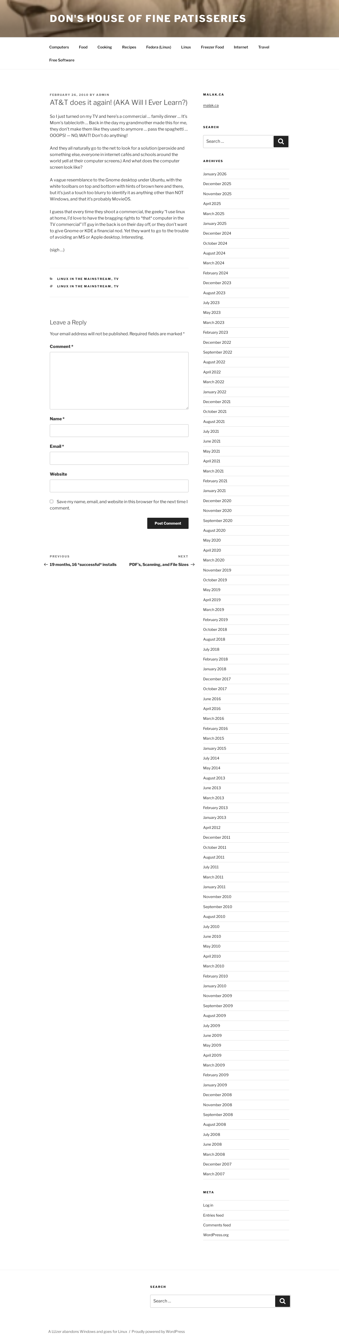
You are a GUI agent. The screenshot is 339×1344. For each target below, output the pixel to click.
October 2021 (215, 411)
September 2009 (218, 1005)
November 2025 (217, 193)
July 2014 (211, 758)
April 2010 (212, 956)
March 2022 (213, 381)
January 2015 (214, 748)
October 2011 (214, 847)
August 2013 (214, 778)
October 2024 (215, 243)
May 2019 (211, 589)
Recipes (129, 47)
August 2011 (214, 857)
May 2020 (212, 540)
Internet (241, 47)
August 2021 (214, 421)
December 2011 (216, 837)
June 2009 (212, 1035)
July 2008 (211, 1134)
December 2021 (217, 401)
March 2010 (213, 966)
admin (102, 95)
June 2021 (212, 441)
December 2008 (217, 1094)
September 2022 (217, 352)
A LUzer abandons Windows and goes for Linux (87, 1331)
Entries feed (213, 1215)
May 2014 (211, 768)
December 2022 (217, 342)
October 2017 (215, 688)
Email (57, 446)
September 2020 (218, 520)
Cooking (104, 47)
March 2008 (214, 1154)
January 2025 (214, 223)
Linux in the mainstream (84, 279)
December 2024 (217, 233)
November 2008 (217, 1104)
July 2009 (211, 1025)
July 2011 (211, 867)
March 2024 (213, 263)
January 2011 (214, 887)
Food (83, 47)
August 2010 (214, 916)
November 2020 (217, 510)
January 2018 (214, 669)
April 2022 (212, 372)
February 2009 (216, 1075)
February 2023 (215, 332)
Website (58, 474)
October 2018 (215, 629)
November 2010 (217, 896)
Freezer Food (212, 47)
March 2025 (213, 213)
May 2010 (212, 946)
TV (116, 279)
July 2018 (211, 649)
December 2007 (217, 1164)
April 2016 (212, 708)
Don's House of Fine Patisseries (148, 18)
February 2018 (215, 659)
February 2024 (215, 273)
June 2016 (212, 698)
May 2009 (212, 1045)
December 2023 (217, 282)
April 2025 (212, 203)
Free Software (61, 60)
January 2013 (214, 817)
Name (57, 418)
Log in (208, 1205)
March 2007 (214, 1174)
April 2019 (212, 599)
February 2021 (215, 481)
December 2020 (217, 500)
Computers (59, 47)
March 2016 (213, 718)
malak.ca (211, 105)
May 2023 (212, 312)
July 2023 (211, 302)
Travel (263, 47)
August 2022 (214, 362)
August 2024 (214, 253)
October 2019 (215, 580)
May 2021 (211, 451)
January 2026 (214, 174)
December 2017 (217, 679)
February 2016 (215, 728)
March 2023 (213, 322)
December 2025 (217, 183)
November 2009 (217, 995)
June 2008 (212, 1144)
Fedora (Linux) (158, 47)
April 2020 (212, 550)
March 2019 (213, 609)
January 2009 (215, 1085)
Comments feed (217, 1225)
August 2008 (214, 1124)
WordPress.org (216, 1235)
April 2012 (211, 827)
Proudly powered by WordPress (158, 1331)
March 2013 (213, 798)
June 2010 (212, 936)
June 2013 (212, 787)
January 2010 (214, 986)
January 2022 (214, 392)
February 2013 (215, 807)
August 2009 (214, 1015)
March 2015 (213, 738)
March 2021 (213, 471)
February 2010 (215, 976)
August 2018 (214, 639)
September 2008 (218, 1114)
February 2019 (215, 619)
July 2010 (211, 926)
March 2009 (214, 1065)
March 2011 (213, 877)
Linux (186, 47)
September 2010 (217, 906)
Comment (61, 346)
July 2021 (211, 431)
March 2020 (214, 560)
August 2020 (214, 530)
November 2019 (217, 570)
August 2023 (214, 293)
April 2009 (212, 1055)
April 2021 (211, 461)
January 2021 (214, 490)
